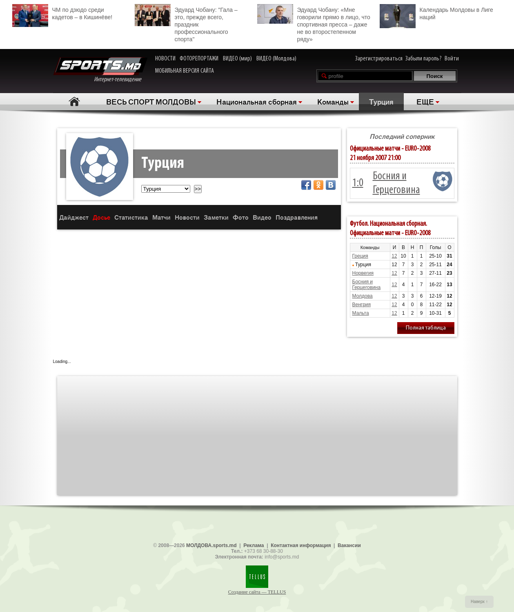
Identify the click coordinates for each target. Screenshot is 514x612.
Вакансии (349, 545)
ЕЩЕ (425, 101)
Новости (187, 217)
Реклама (253, 545)
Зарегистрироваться (379, 59)
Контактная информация (301, 545)
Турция (381, 101)
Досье (101, 217)
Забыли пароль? (423, 59)
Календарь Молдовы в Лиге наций (436, 12)
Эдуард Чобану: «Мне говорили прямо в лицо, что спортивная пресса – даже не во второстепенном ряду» (313, 23)
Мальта (360, 313)
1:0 (357, 183)
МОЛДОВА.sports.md (211, 545)
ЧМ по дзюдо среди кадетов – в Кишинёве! (62, 12)
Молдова (362, 296)
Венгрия (361, 304)
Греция (360, 256)
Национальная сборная (256, 101)
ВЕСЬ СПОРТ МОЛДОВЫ (151, 101)
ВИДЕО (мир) (237, 59)
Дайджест (74, 217)
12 (394, 256)
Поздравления (297, 217)
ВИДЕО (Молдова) (276, 59)
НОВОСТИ (165, 59)
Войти (452, 59)
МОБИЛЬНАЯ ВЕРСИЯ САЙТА (184, 71)
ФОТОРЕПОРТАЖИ (199, 59)
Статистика (131, 217)
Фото (241, 217)
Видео (262, 217)
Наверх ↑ (479, 601)
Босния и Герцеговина (366, 284)
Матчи (161, 217)
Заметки (216, 217)
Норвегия (363, 273)
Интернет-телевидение (100, 70)
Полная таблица (426, 328)
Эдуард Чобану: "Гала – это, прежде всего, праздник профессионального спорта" (186, 23)
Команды (333, 101)
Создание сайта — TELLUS (257, 592)
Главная (74, 101)
